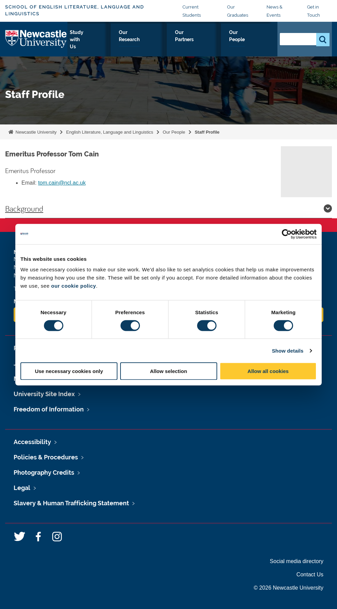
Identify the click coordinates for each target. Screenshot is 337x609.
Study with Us (124, 44)
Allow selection (168, 371)
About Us (84, 44)
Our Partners (212, 44)
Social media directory (296, 561)
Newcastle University (35, 132)
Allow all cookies (268, 371)
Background (168, 208)
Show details (288, 350)
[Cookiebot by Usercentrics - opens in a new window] (287, 234)
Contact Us (309, 574)
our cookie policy (73, 286)
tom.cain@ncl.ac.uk (62, 183)
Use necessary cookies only (69, 371)
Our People (253, 44)
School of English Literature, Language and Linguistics (74, 10)
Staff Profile (207, 132)
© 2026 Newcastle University (288, 588)
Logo (36, 42)
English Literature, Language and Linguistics (109, 132)
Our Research (169, 44)
